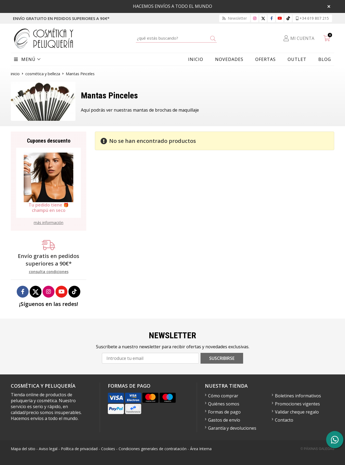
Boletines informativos (298, 396)
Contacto (284, 420)
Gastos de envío (224, 420)
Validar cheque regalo (297, 412)
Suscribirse (221, 358)
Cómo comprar (223, 396)
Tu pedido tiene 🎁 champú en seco (49, 207)
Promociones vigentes (297, 404)
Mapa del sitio (23, 448)
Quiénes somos (223, 404)
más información (48, 222)
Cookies (108, 448)
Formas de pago (224, 412)
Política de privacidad (79, 448)
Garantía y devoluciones (232, 428)
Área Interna (201, 448)
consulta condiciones (48, 272)
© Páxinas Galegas (317, 449)
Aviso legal (48, 448)
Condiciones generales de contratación (153, 448)
